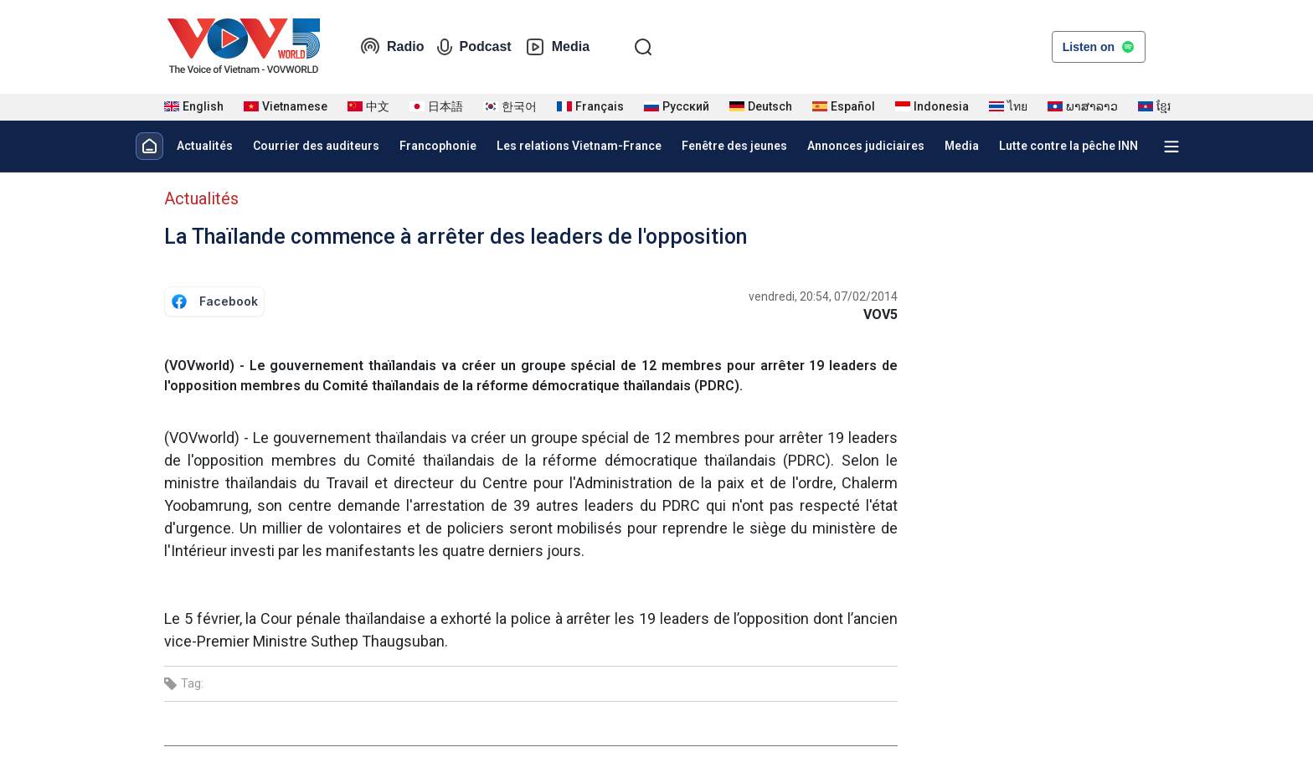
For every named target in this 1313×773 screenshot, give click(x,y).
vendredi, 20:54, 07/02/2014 (823, 296)
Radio (392, 47)
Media (557, 47)
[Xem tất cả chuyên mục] (1171, 146)
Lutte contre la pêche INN (1068, 145)
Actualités (205, 145)
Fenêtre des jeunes (734, 145)
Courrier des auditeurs (316, 145)
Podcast (474, 47)
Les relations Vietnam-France (579, 145)
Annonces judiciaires (865, 145)
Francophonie (437, 145)
